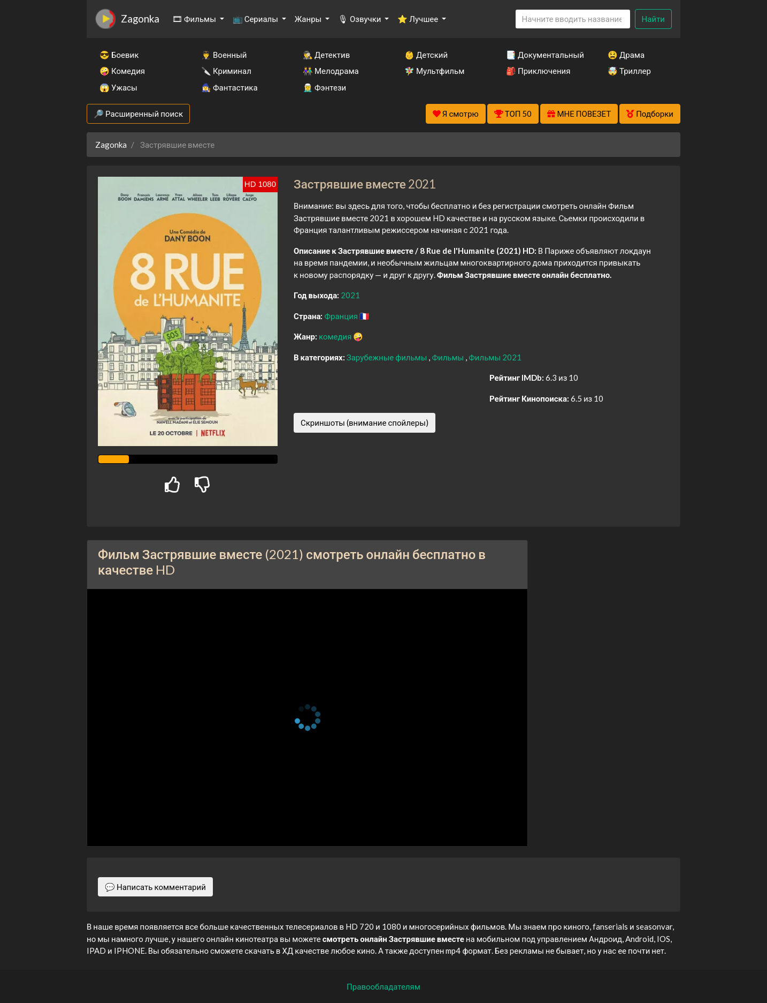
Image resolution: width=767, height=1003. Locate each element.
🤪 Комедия (122, 71)
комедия (336, 336)
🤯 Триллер (629, 71)
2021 (350, 295)
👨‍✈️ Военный (224, 54)
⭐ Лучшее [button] (418, 19)
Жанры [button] (309, 19)
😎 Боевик (119, 54)
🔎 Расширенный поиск (138, 113)
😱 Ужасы (118, 87)
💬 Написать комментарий (155, 887)
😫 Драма (626, 54)
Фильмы (448, 357)
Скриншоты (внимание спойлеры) (364, 422)
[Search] (573, 19)
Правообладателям (383, 986)
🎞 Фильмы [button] (195, 19)
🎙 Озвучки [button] (360, 19)
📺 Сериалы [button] (256, 19)
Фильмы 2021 (495, 357)
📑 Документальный (542, 54)
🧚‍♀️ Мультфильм (434, 71)
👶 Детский (426, 54)
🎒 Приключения (538, 71)
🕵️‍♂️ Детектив (326, 54)
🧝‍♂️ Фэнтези (324, 87)
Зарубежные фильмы (388, 357)
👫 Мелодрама (331, 71)
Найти (653, 19)
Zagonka (140, 18)
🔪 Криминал (226, 71)
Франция (341, 316)
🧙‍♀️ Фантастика (229, 87)
